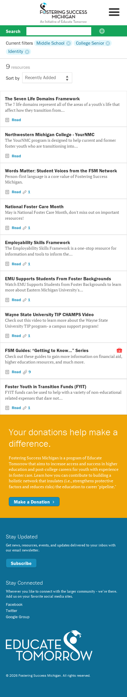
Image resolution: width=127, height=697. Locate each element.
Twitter (11, 610)
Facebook (14, 604)
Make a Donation (34, 502)
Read (16, 119)
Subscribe (21, 563)
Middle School (50, 43)
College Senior (90, 43)
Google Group (17, 616)
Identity (15, 51)
